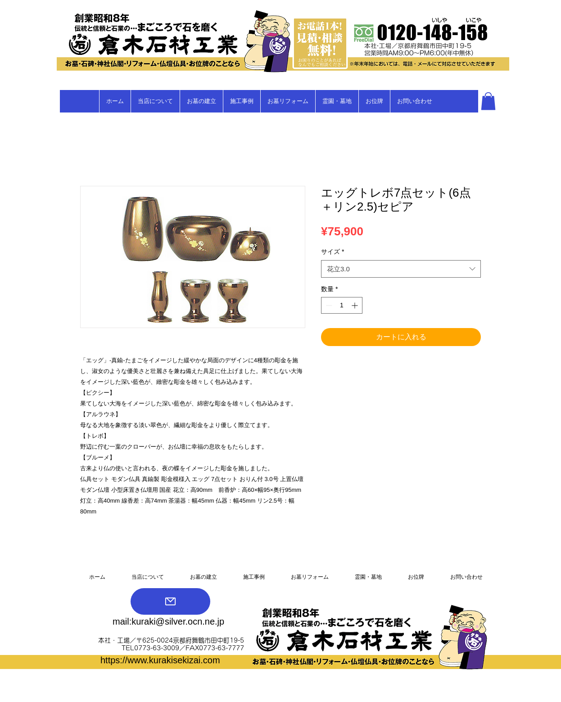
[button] (488, 101)
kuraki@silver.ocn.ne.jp (177, 621)
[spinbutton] (342, 305)
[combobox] (401, 269)
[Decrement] (328, 305)
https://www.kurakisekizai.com (160, 660)
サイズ (332, 251)
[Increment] (355, 305)
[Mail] (170, 601)
